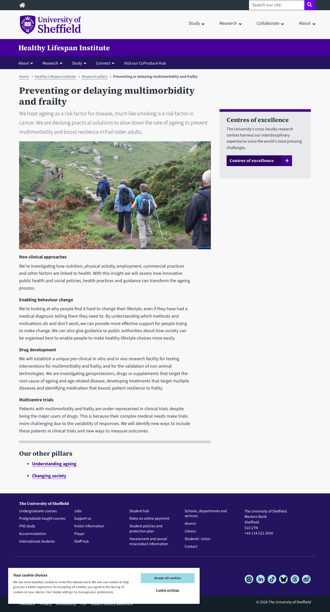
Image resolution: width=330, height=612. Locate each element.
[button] (26, 63)
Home (24, 76)
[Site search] (309, 5)
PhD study (27, 526)
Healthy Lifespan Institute (64, 48)
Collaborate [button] (268, 23)
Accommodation (32, 533)
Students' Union (197, 539)
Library (190, 531)
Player (79, 533)
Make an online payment (149, 518)
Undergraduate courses (38, 511)
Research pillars (94, 76)
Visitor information (89, 526)
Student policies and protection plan (145, 529)
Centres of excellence (252, 160)
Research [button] (228, 23)
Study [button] (194, 23)
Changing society (49, 476)
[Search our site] (276, 5)
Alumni (190, 523)
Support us (82, 518)
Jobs (77, 511)
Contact (191, 546)
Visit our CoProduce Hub (145, 63)
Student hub (139, 511)
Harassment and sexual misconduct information (148, 541)
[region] (104, 585)
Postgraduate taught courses (42, 518)
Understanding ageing (54, 464)
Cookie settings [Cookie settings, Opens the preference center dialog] (167, 590)
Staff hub (81, 541)
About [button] (305, 23)
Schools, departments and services (206, 514)
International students (37, 541)
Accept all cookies (167, 578)
